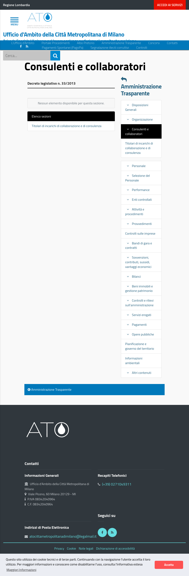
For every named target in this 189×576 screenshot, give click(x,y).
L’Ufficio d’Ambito (22, 43)
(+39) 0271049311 (116, 484)
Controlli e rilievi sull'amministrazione (139, 302)
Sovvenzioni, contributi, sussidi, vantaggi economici (138, 262)
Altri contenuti (138, 372)
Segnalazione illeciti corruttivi (109, 48)
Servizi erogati (138, 314)
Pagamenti (136, 324)
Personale (135, 165)
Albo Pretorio (85, 43)
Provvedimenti (138, 223)
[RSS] (112, 532)
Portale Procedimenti (55, 43)
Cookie (71, 548)
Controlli (141, 48)
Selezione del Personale (137, 178)
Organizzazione (139, 119)
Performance (137, 189)
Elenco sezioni (41, 116)
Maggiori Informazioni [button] (21, 569)
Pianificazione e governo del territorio (139, 346)
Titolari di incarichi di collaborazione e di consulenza (66, 125)
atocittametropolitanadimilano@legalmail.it (63, 536)
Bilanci (133, 276)
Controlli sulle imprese (140, 233)
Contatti (172, 43)
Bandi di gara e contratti (138, 245)
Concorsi (154, 43)
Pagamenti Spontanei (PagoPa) (62, 48)
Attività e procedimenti (134, 211)
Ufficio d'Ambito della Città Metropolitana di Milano (63, 34)
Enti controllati (138, 199)
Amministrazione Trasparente (121, 43)
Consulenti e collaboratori (137, 131)
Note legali (86, 548)
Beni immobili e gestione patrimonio (139, 288)
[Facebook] (102, 532)
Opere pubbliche (139, 334)
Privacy (59, 548)
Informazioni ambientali (133, 360)
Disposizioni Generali (136, 107)
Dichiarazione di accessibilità (115, 548)
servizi (169, 4)
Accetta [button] (169, 565)
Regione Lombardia (16, 4)
